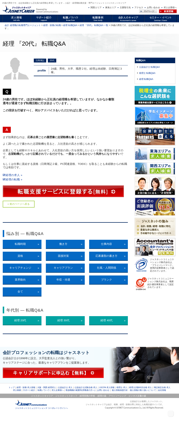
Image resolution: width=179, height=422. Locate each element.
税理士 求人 (122, 387)
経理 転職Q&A (70, 25)
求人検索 (17, 390)
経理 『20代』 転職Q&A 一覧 (94, 25)
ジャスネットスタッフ (66, 396)
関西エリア (96, 7)
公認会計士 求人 (65, 387)
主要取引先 (125, 7)
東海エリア (110, 7)
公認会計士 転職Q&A (149, 67)
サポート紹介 (29, 390)
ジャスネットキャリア (42, 396)
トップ (12, 387)
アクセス (138, 7)
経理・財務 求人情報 (26, 387)
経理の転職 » (12, 179)
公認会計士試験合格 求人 (86, 387)
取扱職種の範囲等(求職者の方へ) (80, 390)
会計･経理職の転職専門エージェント (23, 25)
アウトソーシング (117, 396)
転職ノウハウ (44, 390)
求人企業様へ (170, 7)
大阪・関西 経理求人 (46, 387)
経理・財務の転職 (52, 25)
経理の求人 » (12, 175)
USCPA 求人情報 (107, 387)
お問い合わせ (153, 7)
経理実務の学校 (87, 396)
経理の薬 (102, 396)
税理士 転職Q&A (147, 73)
